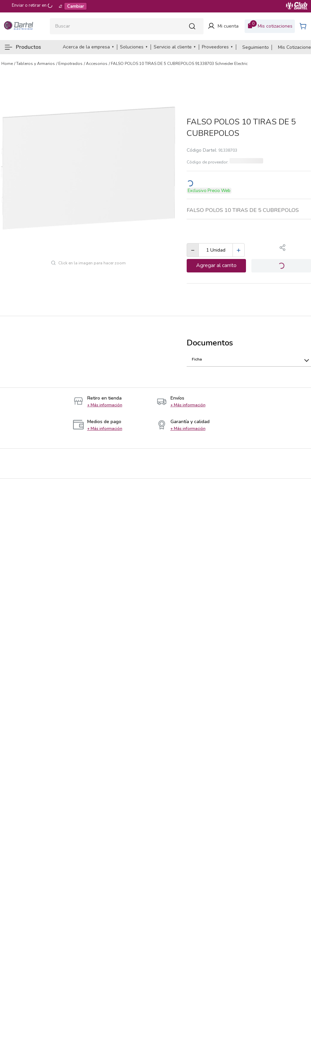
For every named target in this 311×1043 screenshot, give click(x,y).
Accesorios (96, 63)
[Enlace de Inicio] (7, 64)
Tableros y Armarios (35, 63)
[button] (282, 248)
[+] (238, 250)
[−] (193, 250)
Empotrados (70, 63)
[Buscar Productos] (194, 26)
